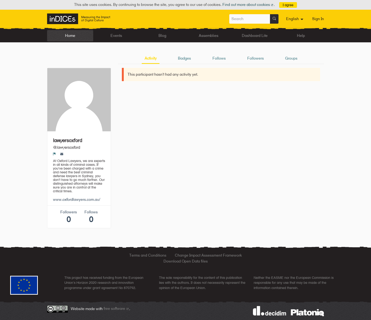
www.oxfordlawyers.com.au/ (76, 199)
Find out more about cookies (248, 4)
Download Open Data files (185, 261)
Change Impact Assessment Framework (208, 255)
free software (116, 308)
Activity (151, 58)
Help (301, 35)
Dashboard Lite (255, 35)
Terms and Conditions (147, 255)
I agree (288, 5)
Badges (184, 58)
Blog (162, 35)
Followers (255, 58)
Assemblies (208, 35)
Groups (291, 58)
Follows (219, 58)
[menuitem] (295, 18)
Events (116, 35)
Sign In (318, 19)
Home (70, 35)
